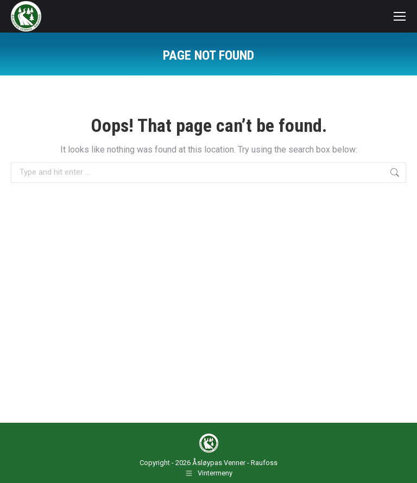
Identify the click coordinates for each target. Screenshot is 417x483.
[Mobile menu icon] (399, 16)
